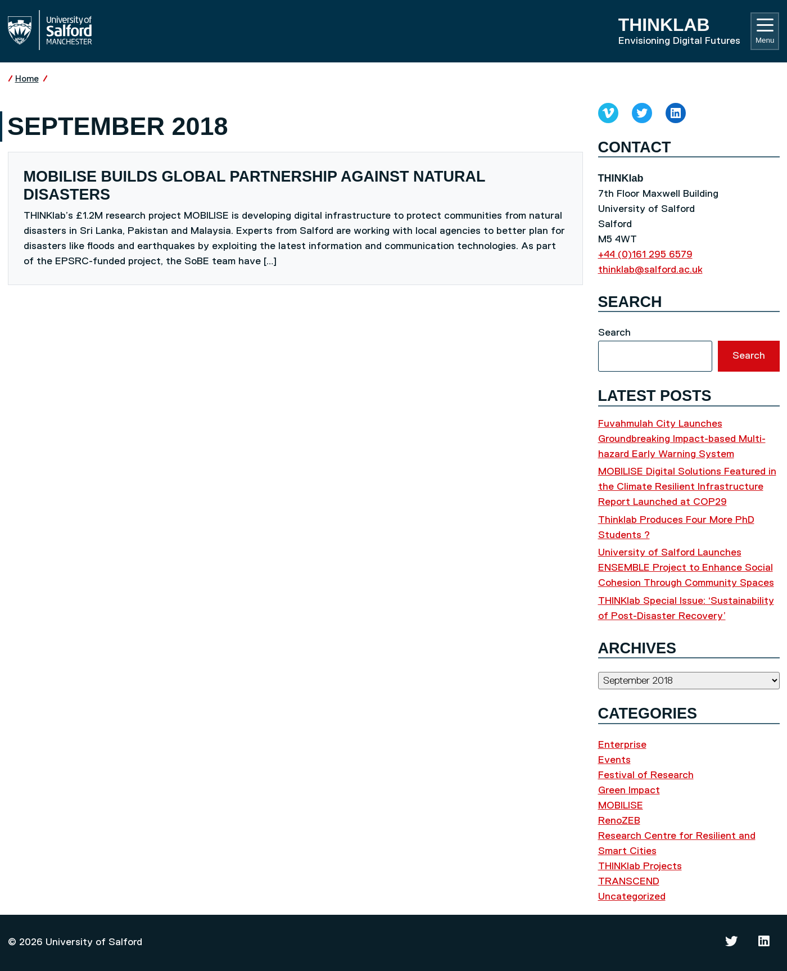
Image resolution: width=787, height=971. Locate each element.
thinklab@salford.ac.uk (650, 270)
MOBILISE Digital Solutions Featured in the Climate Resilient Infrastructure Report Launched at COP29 (687, 487)
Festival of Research (646, 775)
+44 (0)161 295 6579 (645, 255)
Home (27, 79)
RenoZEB (619, 821)
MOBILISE (620, 806)
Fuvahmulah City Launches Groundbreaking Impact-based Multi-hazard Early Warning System (682, 439)
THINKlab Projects (640, 866)
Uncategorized (632, 897)
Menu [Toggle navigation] (765, 31)
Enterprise (622, 745)
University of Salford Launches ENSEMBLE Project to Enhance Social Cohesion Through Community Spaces (686, 568)
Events (614, 760)
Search (614, 333)
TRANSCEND (628, 882)
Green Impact (629, 790)
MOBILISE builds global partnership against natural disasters (255, 185)
